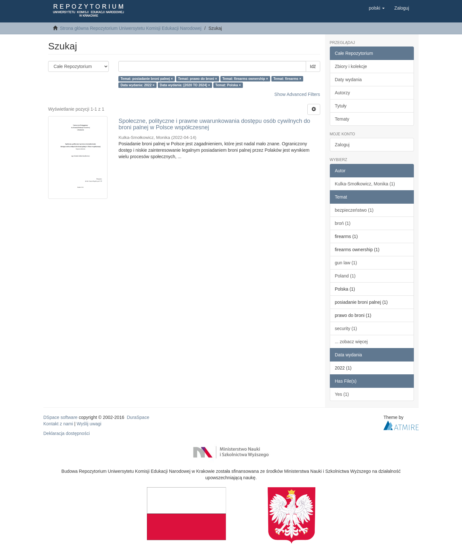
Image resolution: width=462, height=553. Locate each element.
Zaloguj (342, 144)
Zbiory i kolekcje (351, 66)
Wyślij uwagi (89, 423)
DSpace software (60, 417)
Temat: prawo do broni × (197, 79)
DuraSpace (138, 417)
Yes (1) (342, 394)
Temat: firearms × (287, 79)
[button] (376, 8)
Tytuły (341, 105)
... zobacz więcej (351, 341)
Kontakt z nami (58, 423)
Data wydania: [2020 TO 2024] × (185, 85)
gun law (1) (346, 262)
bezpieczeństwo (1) (354, 210)
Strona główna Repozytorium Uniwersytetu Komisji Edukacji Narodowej (130, 28)
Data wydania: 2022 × (138, 85)
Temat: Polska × (228, 85)
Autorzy (342, 92)
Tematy (342, 119)
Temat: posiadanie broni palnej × (147, 79)
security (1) (346, 328)
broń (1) (343, 223)
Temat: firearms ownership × (245, 79)
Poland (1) (345, 275)
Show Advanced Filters (297, 94)
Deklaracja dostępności (66, 433)
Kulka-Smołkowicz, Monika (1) (365, 183)
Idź (313, 66)
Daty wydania (348, 79)
